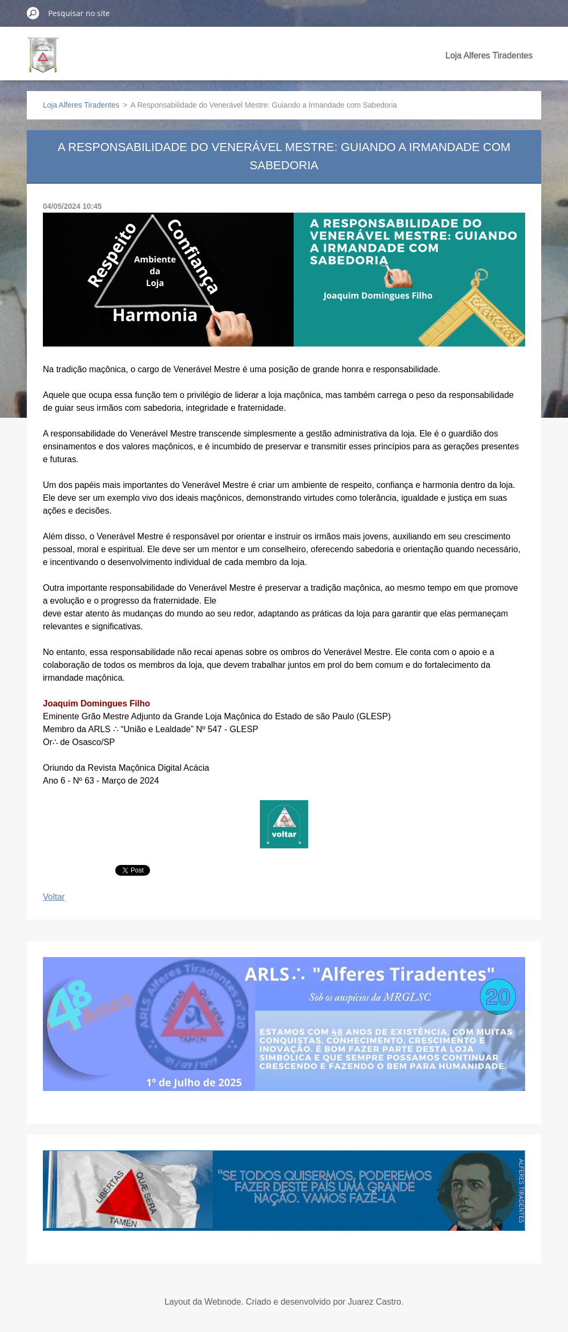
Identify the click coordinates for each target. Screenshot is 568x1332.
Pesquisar (33, 12)
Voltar (54, 896)
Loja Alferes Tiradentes (489, 55)
